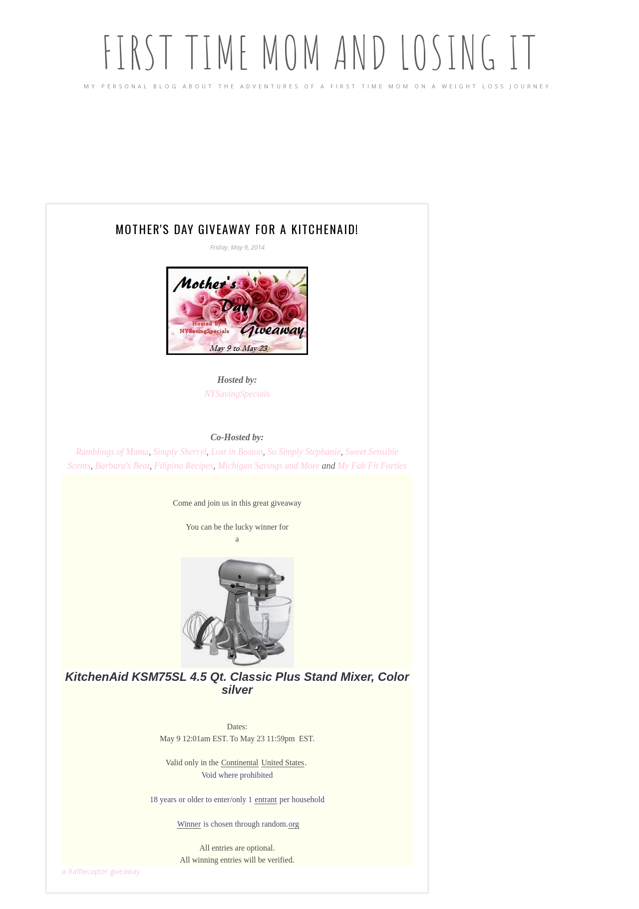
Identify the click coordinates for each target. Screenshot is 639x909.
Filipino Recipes (183, 466)
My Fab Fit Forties (371, 466)
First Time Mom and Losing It (319, 52)
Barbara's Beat (122, 466)
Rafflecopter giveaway (101, 871)
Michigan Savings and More (269, 466)
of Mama (112, 452)
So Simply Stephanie (304, 452)
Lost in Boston (237, 452)
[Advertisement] (319, 147)
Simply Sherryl (179, 452)
